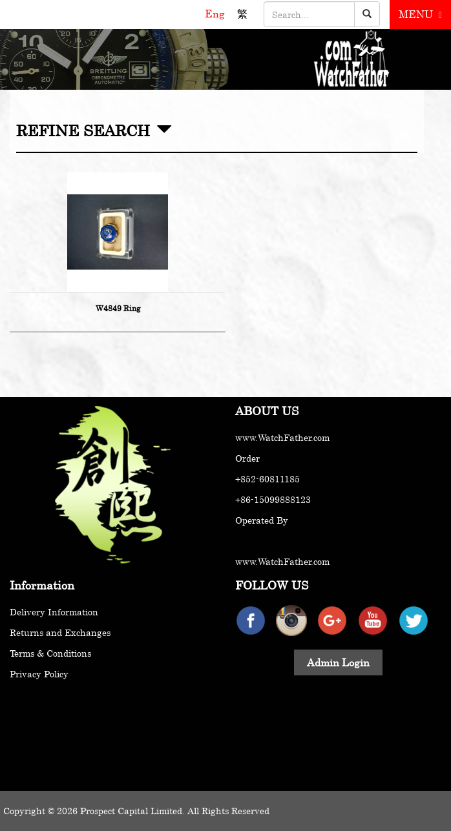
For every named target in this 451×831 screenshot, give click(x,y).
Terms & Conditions (50, 653)
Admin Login (338, 662)
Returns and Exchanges (60, 632)
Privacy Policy (39, 673)
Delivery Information (54, 611)
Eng (216, 13)
